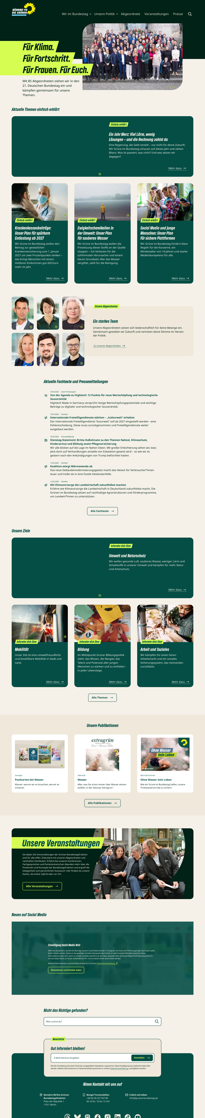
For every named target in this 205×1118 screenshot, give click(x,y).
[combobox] (102, 1021)
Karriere (117, 2)
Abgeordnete (130, 14)
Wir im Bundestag (75, 14)
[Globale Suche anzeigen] (190, 14)
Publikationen (103, 2)
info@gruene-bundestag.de (143, 1098)
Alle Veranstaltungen (42, 886)
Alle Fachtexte (102, 511)
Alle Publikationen (102, 803)
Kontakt (141, 2)
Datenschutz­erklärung (119, 1068)
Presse (178, 14)
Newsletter (129, 2)
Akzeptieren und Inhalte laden (66, 970)
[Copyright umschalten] (171, 87)
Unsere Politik (104, 14)
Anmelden (142, 1058)
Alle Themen (102, 697)
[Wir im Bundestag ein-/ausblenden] (90, 14)
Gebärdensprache (160, 2)
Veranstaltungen (156, 14)
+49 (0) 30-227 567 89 (97, 1098)
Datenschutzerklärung (107, 963)
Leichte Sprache (183, 2)
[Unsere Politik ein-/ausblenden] (117, 14)
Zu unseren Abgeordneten (109, 346)
